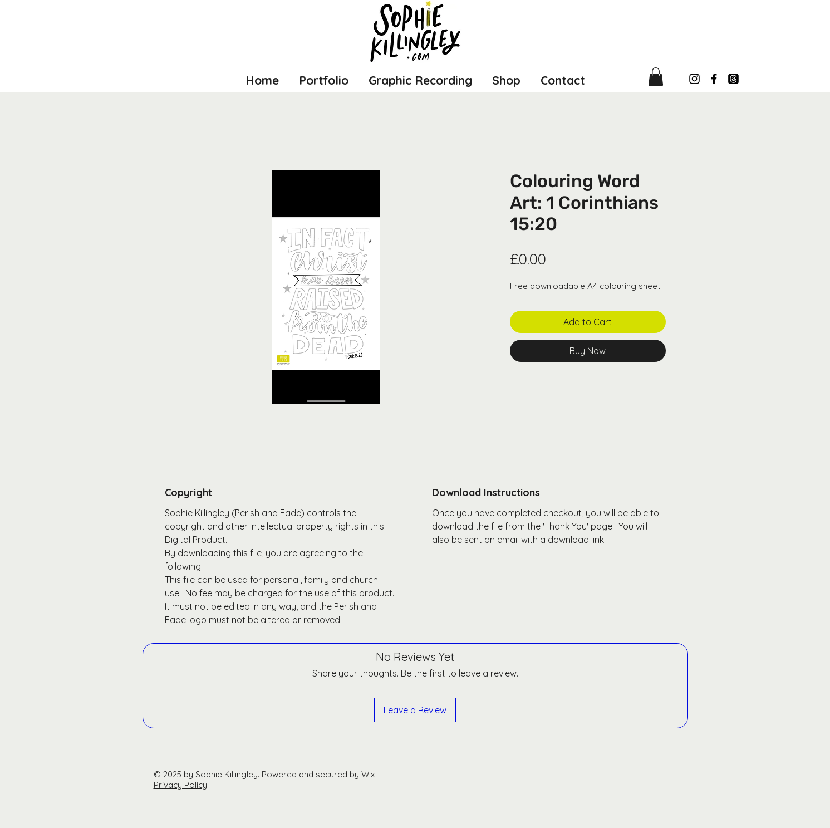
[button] (656, 76)
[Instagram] (694, 79)
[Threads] (733, 79)
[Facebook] (714, 79)
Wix (368, 774)
